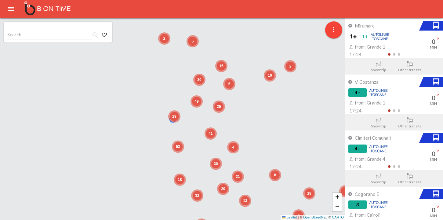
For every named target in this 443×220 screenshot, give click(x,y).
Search (14, 34)
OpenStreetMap (315, 217)
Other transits (410, 66)
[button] (174, 116)
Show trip (378, 66)
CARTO (338, 217)
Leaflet (289, 217)
